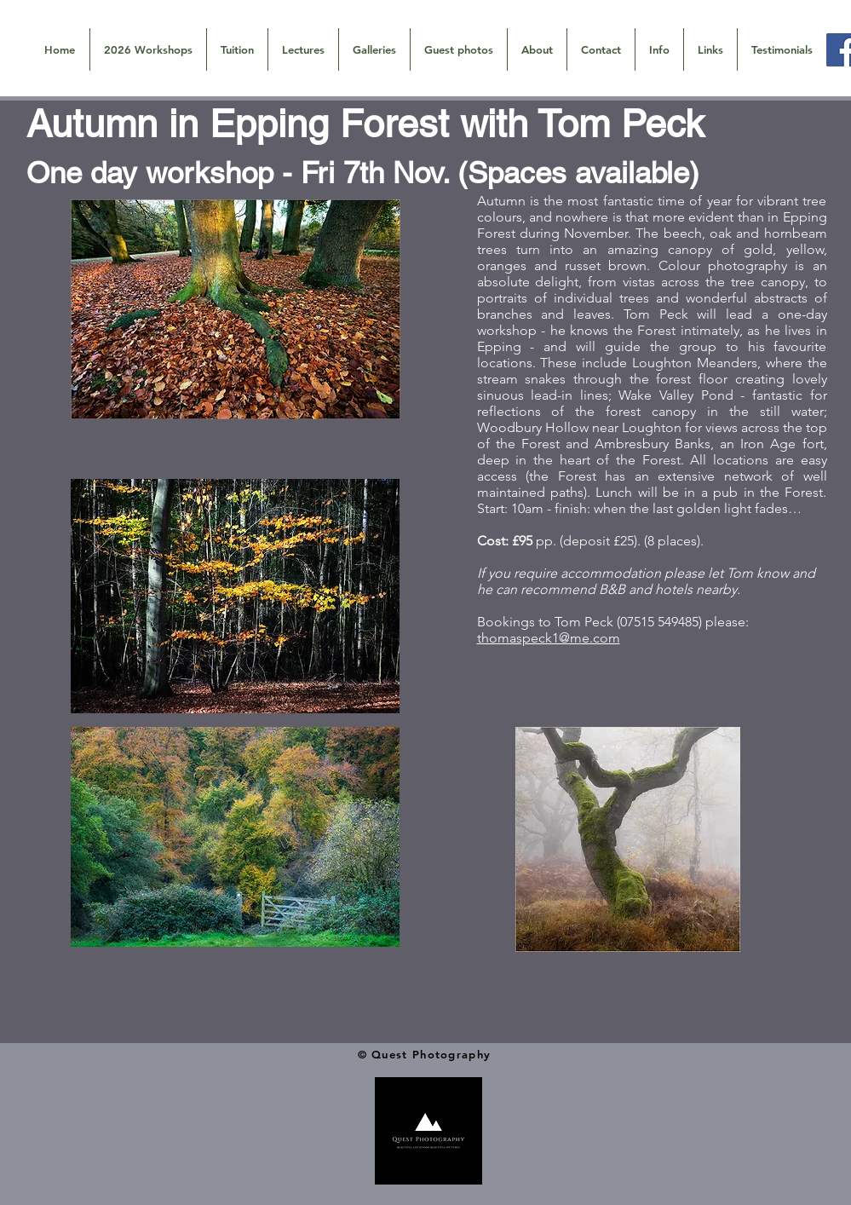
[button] (374, 49)
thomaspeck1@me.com (548, 638)
